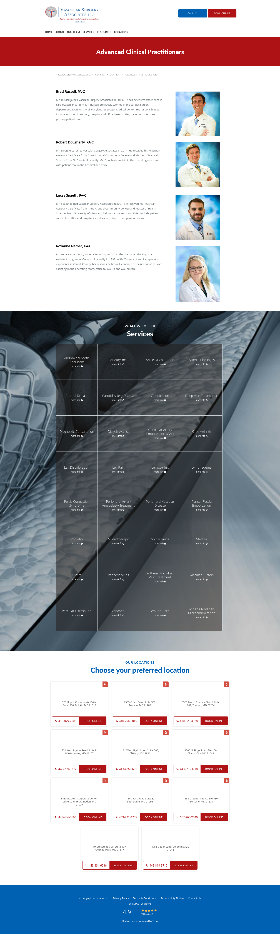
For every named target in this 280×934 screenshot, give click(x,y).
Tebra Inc (103, 898)
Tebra (155, 921)
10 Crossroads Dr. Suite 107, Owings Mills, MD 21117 (109, 848)
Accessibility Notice (172, 898)
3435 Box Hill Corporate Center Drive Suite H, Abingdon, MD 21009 (79, 801)
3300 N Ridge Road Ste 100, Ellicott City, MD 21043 (200, 752)
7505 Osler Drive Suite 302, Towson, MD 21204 (140, 704)
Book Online (93, 721)
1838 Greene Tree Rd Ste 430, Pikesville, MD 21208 (200, 800)
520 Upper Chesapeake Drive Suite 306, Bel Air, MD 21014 (79, 704)
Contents (100, 74)
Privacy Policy (121, 898)
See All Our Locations (140, 903)
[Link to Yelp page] (105, 684)
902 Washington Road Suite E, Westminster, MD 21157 (79, 752)
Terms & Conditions (144, 898)
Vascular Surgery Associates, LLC (73, 74)
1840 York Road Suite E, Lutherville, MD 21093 (140, 800)
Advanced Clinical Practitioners (141, 74)
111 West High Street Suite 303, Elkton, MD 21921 (140, 752)
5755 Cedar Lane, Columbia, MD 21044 (170, 848)
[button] (222, 13)
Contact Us (194, 898)
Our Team (115, 74)
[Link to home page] (68, 13)
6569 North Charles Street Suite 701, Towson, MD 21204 (201, 704)
